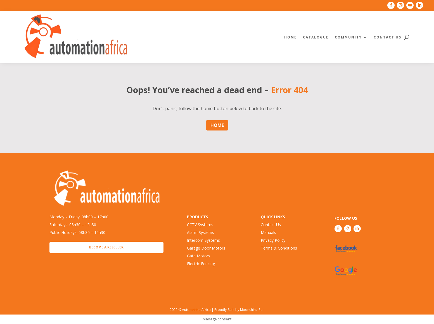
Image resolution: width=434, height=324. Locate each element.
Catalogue (316, 37)
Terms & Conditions (279, 248)
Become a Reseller (106, 247)
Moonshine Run (252, 309)
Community (348, 37)
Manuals (268, 232)
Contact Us (387, 37)
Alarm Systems (200, 232)
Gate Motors (198, 255)
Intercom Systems (203, 240)
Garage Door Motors (206, 248)
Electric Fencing (201, 263)
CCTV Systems (200, 224)
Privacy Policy (273, 240)
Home (290, 37)
